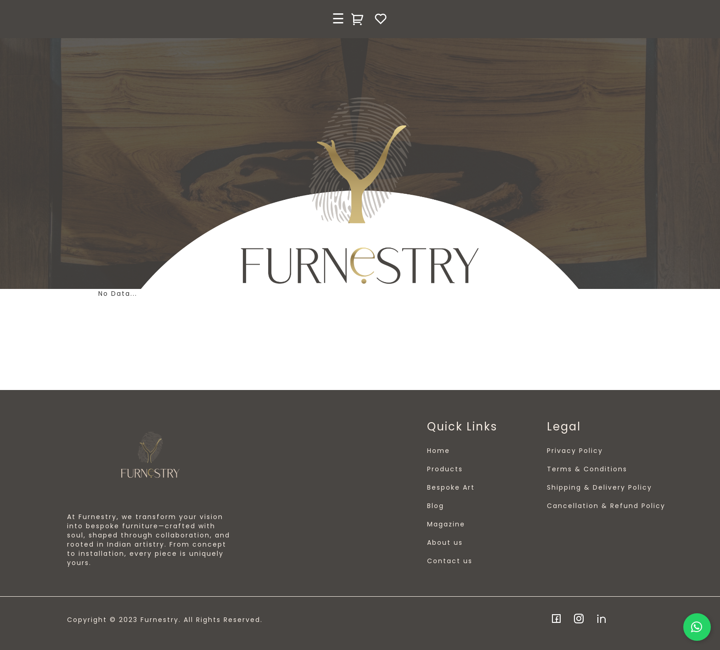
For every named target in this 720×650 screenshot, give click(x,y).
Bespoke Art (451, 487)
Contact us (449, 560)
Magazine (446, 524)
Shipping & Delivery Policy (599, 487)
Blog (435, 505)
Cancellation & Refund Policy (606, 505)
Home (438, 450)
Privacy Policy (575, 450)
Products (445, 469)
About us (445, 542)
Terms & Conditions (587, 469)
